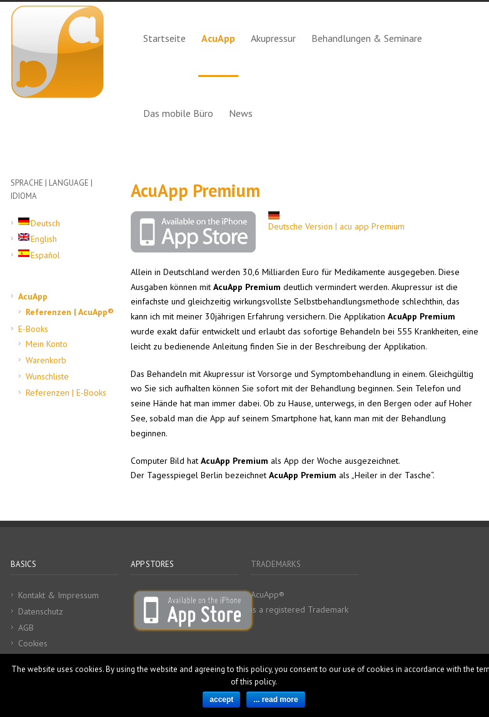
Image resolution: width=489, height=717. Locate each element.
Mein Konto (47, 343)
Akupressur (273, 38)
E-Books (33, 328)
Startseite (164, 38)
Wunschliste (47, 376)
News (241, 113)
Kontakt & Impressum (58, 595)
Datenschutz (40, 611)
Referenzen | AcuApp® (70, 312)
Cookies (33, 643)
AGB (26, 627)
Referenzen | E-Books (66, 392)
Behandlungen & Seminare (366, 38)
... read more (275, 699)
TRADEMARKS (276, 564)
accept (221, 699)
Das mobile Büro (178, 113)
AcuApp (218, 38)
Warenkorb (46, 360)
